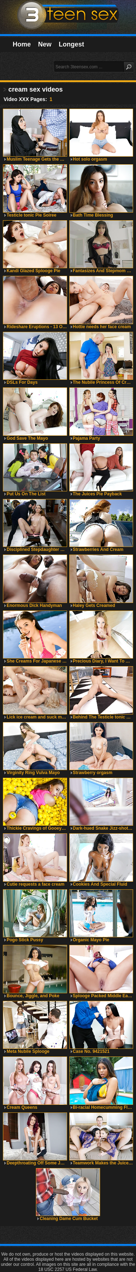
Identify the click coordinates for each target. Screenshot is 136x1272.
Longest (71, 44)
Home (22, 44)
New (44, 44)
